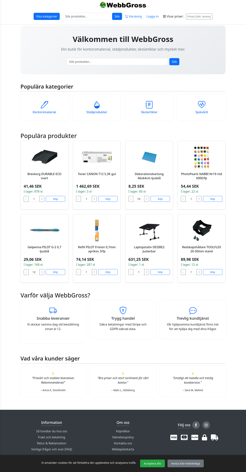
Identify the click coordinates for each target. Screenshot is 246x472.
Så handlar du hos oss (51, 431)
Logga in (152, 16)
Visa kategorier (46, 16)
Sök (117, 16)
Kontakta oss (123, 443)
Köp (55, 199)
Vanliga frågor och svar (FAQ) (51, 449)
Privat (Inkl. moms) (199, 16)
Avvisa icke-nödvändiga (185, 463)
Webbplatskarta (123, 449)
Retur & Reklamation (51, 443)
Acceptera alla (152, 463)
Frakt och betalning (51, 437)
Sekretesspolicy (123, 437)
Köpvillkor (123, 431)
